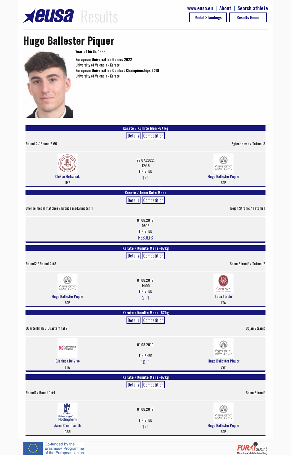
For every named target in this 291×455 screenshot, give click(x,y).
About (225, 8)
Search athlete (253, 8)
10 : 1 (145, 361)
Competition (153, 135)
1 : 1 (145, 177)
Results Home (248, 17)
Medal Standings (208, 17)
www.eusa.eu (200, 8)
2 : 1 (145, 297)
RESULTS (145, 237)
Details (133, 135)
